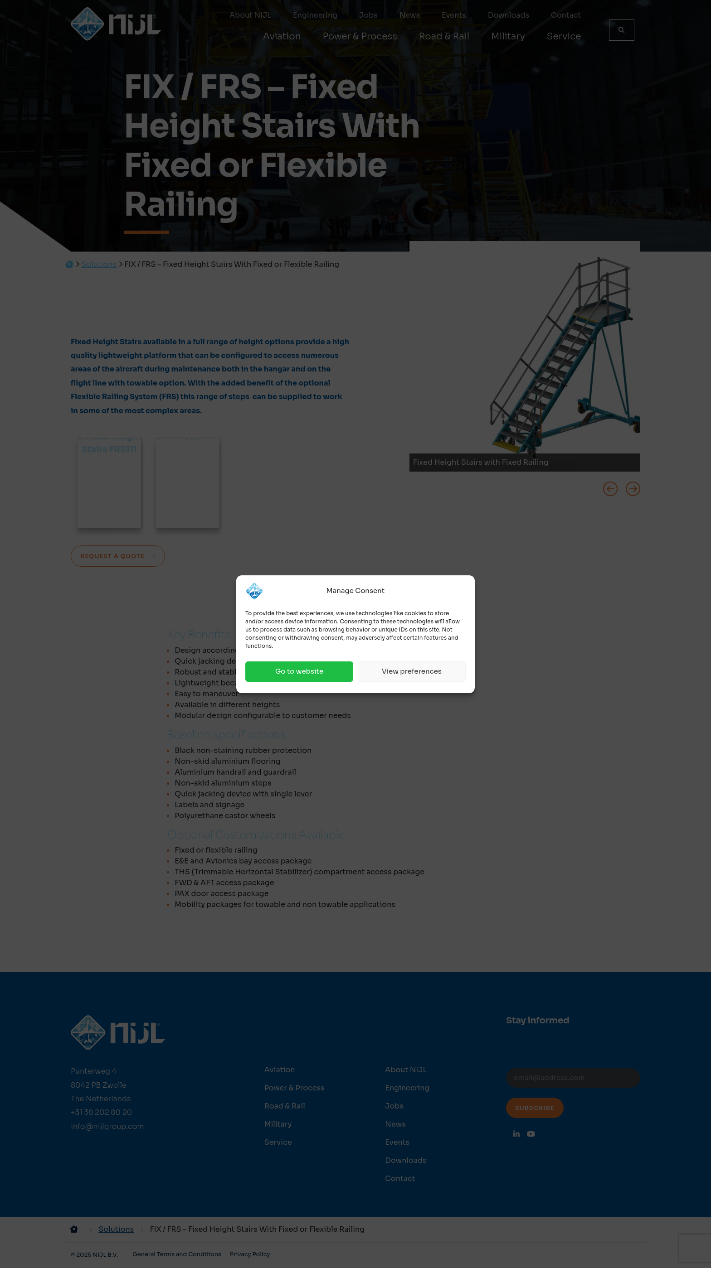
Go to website (299, 671)
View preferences (412, 671)
